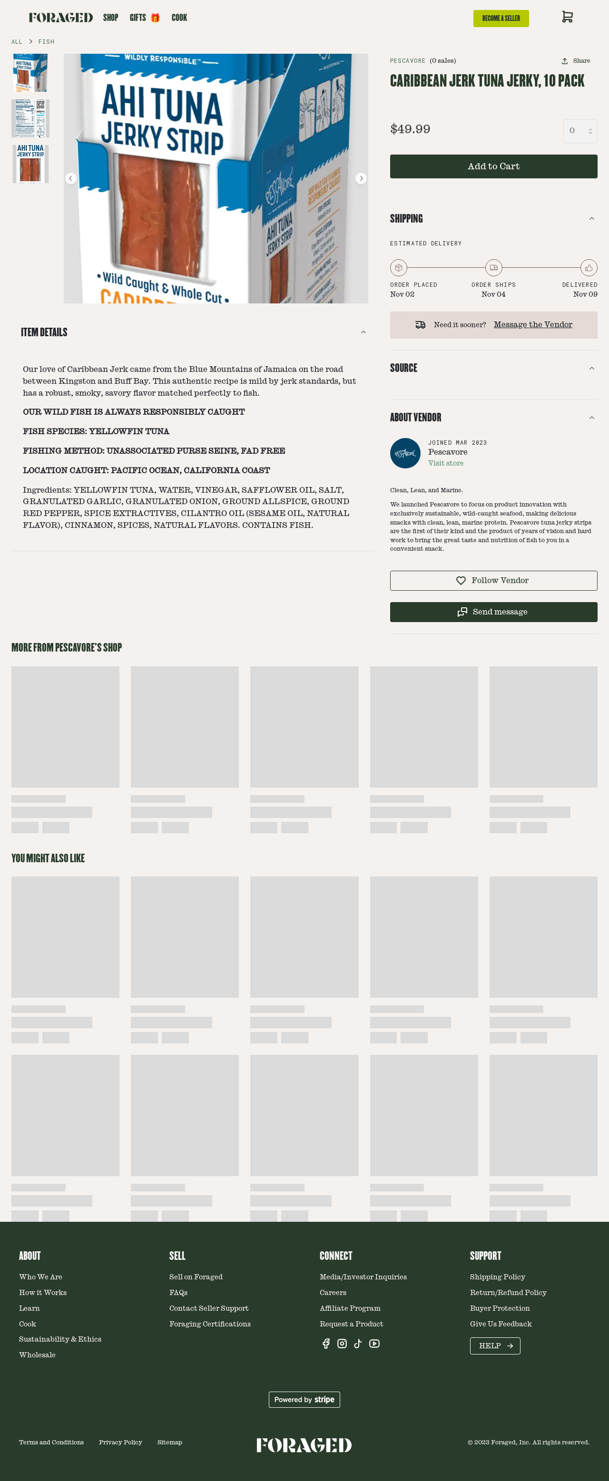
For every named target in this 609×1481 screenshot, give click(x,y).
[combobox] (580, 131)
